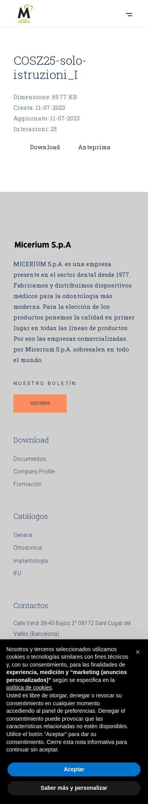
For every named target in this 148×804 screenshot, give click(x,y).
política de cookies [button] (29, 687)
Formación (27, 484)
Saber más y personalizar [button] (74, 788)
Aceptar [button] (74, 769)
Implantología (30, 561)
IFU (17, 573)
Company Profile (34, 471)
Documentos (29, 459)
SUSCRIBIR (40, 403)
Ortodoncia (27, 548)
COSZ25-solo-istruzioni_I (49, 67)
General (22, 535)
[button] (137, 652)
